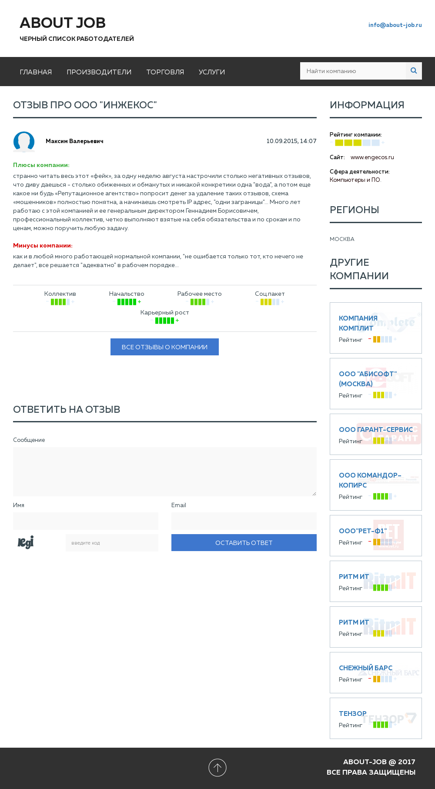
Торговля (165, 72)
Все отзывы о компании (164, 347)
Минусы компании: (43, 246)
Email (178, 505)
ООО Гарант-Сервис (376, 434)
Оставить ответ (244, 543)
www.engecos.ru (372, 157)
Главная (36, 72)
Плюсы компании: (41, 165)
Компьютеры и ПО (355, 180)
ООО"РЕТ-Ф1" (376, 535)
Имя (18, 505)
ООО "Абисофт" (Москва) (376, 383)
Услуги (212, 72)
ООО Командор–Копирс (376, 485)
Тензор (376, 718)
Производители (99, 72)
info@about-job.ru (395, 25)
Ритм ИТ (376, 581)
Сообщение (29, 440)
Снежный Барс (376, 672)
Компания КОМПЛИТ (376, 328)
